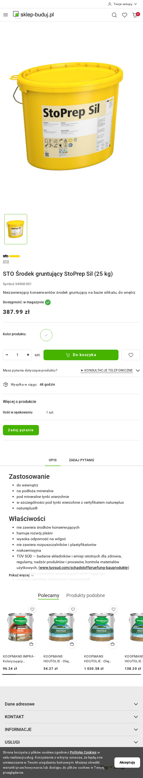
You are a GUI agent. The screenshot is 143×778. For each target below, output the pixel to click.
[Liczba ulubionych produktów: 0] (124, 14)
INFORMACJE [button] (71, 729)
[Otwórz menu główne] (5, 15)
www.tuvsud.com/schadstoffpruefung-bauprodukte (84, 567)
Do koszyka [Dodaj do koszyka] (81, 355)
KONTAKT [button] (71, 716)
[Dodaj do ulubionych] (130, 355)
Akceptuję (127, 762)
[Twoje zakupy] (122, 4)
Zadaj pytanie (21, 430)
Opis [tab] (52, 460)
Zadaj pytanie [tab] (81, 460)
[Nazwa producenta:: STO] (11, 255)
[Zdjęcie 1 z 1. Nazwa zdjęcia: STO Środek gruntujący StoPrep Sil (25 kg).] (16, 229)
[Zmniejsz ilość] (6, 355)
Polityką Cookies (83, 752)
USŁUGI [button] (71, 742)
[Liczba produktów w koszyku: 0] (134, 14)
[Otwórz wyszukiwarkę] (114, 14)
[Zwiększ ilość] (27, 355)
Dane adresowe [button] (71, 703)
